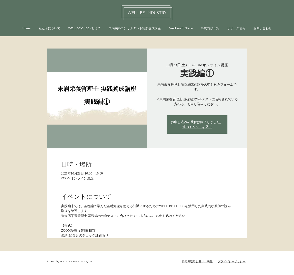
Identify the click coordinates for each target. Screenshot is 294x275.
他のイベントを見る (197, 127)
